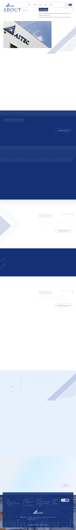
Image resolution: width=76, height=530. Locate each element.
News (46, 4)
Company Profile (28, 505)
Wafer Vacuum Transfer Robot (43, 504)
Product (41, 4)
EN (70, 4)
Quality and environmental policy (13, 504)
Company (35, 4)
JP (66, 4)
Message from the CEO (29, 502)
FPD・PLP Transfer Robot (44, 501)
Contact (51, 4)
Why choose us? (11, 501)
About (29, 4)
